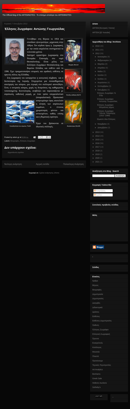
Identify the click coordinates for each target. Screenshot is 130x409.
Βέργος (95, 285)
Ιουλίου (101, 79)
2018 (97, 151)
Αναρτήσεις (99, 191)
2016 (97, 143)
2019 (97, 154)
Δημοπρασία (97, 294)
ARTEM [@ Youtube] (101, 32)
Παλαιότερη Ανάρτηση (73, 164)
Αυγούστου (102, 82)
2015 (97, 139)
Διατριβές (96, 303)
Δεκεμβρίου (103, 127)
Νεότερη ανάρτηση (13, 164)
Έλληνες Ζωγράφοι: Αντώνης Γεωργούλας (107, 100)
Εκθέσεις (96, 316)
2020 (97, 158)
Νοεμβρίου (102, 124)
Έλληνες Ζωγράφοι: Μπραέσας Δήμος (105, 106)
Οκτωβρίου (102, 90)
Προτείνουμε (97, 361)
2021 (97, 162)
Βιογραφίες (15, 141)
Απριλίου (102, 68)
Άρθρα (95, 281)
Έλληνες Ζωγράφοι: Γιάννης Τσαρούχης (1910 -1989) (106, 113)
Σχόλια (98, 195)
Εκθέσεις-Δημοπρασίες (102, 321)
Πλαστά (95, 356)
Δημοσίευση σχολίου (16, 152)
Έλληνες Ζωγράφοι (27, 141)
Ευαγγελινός (97, 343)
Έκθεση (95, 325)
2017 (97, 147)
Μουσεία (96, 352)
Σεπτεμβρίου (103, 86)
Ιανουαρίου (102, 57)
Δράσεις (95, 312)
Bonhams (96, 374)
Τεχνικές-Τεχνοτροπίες (101, 365)
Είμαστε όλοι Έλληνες (106, 119)
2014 (97, 136)
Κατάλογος (96, 347)
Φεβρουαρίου (103, 60)
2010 (97, 46)
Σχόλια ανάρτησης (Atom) (49, 173)
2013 (97, 132)
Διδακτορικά (97, 307)
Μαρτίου (101, 64)
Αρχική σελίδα (42, 164)
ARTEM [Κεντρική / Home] (103, 28)
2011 (97, 50)
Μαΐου (100, 71)
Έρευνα (95, 338)
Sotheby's (96, 387)
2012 (97, 53)
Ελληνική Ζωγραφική (101, 334)
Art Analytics (97, 369)
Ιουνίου (101, 75)
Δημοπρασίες (98, 298)
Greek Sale (97, 378)
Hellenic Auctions (99, 383)
